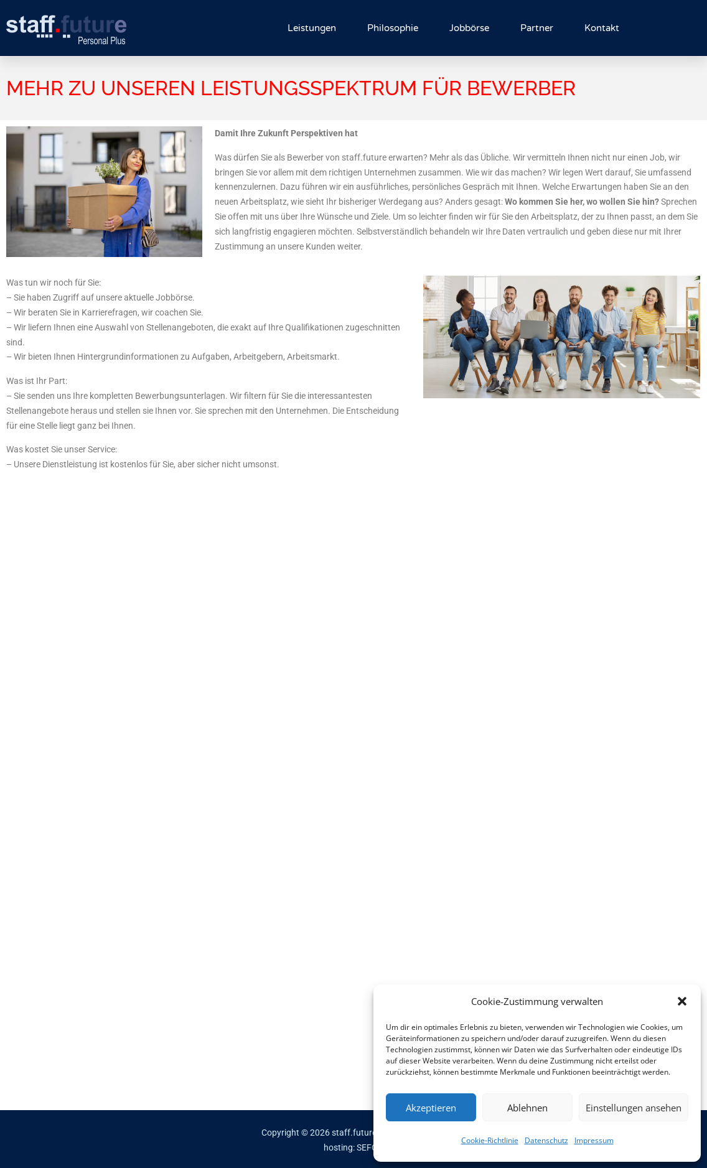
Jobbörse (469, 28)
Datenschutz (546, 1140)
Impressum (594, 1140)
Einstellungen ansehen (633, 1107)
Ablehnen (527, 1107)
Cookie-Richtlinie (489, 1140)
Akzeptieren (431, 1107)
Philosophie (392, 28)
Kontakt (601, 28)
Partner (536, 28)
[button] (682, 1001)
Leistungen (312, 28)
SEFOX (370, 1147)
